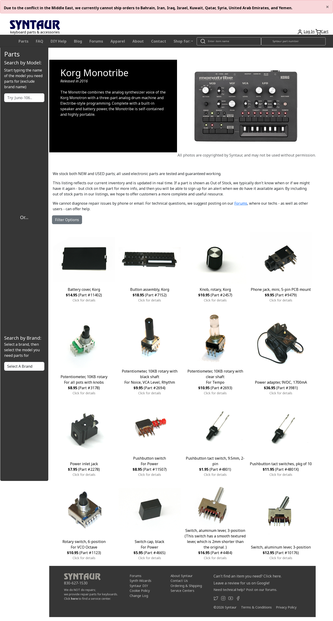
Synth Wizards (140, 580)
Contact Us (179, 580)
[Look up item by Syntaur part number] (293, 41)
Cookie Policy (140, 590)
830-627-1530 (76, 583)
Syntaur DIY (139, 585)
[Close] (327, 6)
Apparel (117, 41)
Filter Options (67, 219)
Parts (23, 41)
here (74, 598)
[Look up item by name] (229, 41)
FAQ (39, 41)
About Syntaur (182, 576)
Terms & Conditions (256, 607)
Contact (158, 41)
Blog (78, 41)
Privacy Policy (286, 607)
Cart (324, 31)
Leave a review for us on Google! (241, 583)
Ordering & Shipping (186, 585)
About (138, 41)
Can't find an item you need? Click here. (247, 576)
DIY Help (59, 41)
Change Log (139, 595)
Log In (309, 31)
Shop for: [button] (182, 41)
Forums (96, 41)
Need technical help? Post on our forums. (245, 589)
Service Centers (182, 590)
